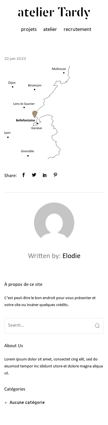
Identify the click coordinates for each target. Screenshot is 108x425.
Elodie (71, 256)
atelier (50, 29)
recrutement (77, 29)
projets (29, 29)
